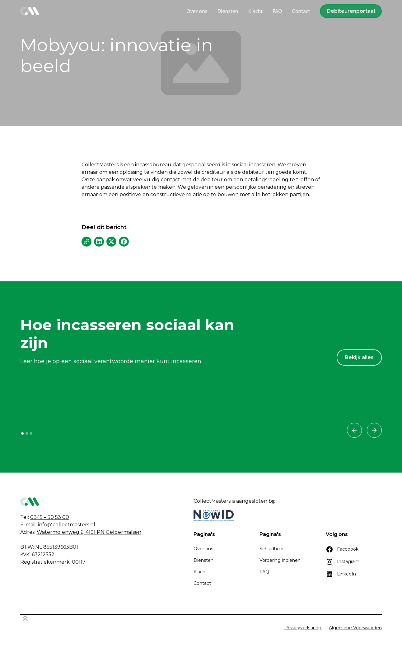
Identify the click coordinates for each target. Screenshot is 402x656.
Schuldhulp (271, 549)
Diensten (203, 560)
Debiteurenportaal (351, 11)
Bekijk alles (359, 357)
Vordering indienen (280, 560)
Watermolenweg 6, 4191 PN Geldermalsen (89, 532)
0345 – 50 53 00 (49, 517)
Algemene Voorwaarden (355, 628)
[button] (354, 430)
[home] (29, 11)
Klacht (200, 572)
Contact (202, 583)
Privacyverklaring (302, 628)
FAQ (264, 572)
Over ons (203, 549)
